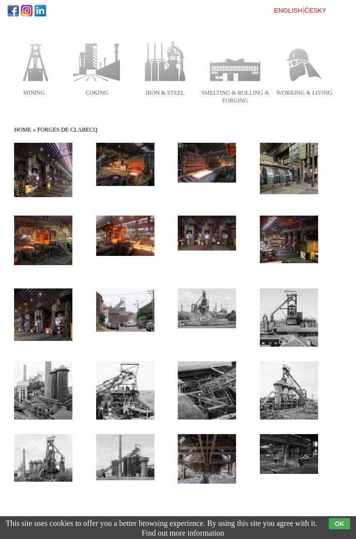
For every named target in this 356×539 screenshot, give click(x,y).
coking (96, 92)
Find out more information (182, 533)
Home (22, 129)
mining (34, 92)
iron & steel (165, 92)
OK (339, 523)
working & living (304, 92)
